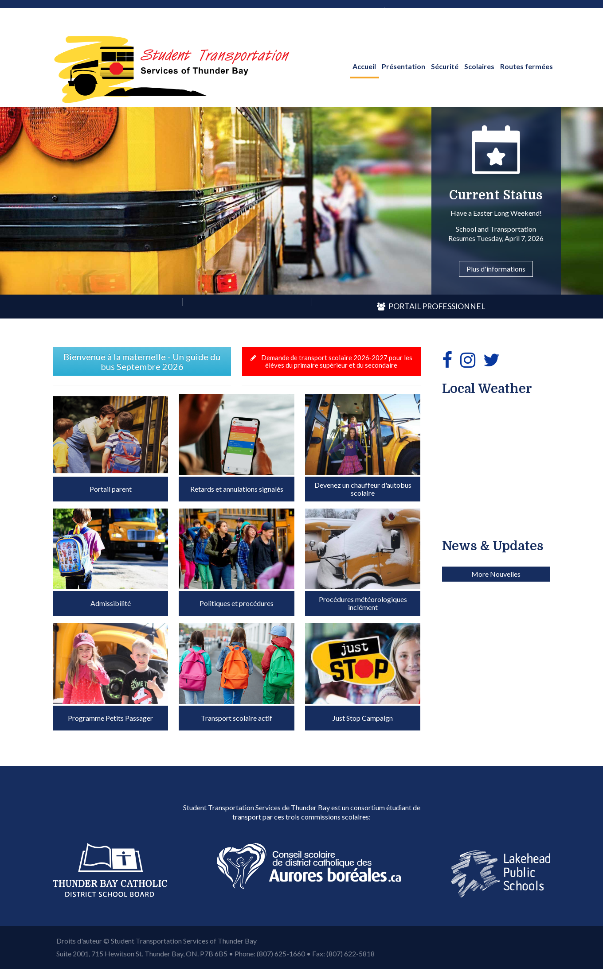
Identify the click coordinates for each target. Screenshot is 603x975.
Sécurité (444, 66)
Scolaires (479, 66)
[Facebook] (447, 359)
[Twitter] (491, 359)
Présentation (403, 66)
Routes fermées (526, 66)
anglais (367, 9)
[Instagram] (467, 359)
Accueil (364, 66)
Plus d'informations (495, 268)
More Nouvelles (496, 722)
